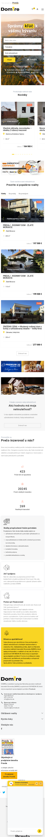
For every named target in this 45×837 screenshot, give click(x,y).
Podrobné (32, 60)
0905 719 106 (8, 706)
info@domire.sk (9, 699)
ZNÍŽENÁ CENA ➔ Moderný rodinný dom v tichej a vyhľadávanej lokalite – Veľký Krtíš (22, 328)
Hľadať (9, 60)
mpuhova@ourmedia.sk (11, 708)
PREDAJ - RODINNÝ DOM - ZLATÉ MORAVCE (18, 226)
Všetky (3, 194)
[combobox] (22, 40)
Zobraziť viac (22, 353)
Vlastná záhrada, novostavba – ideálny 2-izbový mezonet (22, 129)
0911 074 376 (8, 697)
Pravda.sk (23, 656)
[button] (13, 154)
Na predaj (12, 194)
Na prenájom (23, 194)
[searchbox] (22, 40)
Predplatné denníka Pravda (9, 775)
